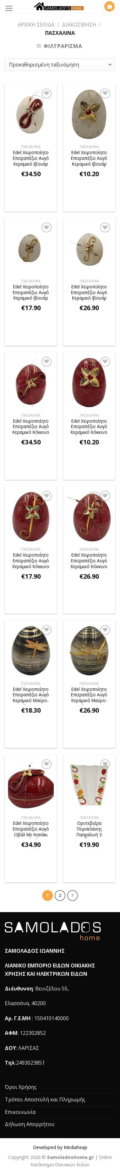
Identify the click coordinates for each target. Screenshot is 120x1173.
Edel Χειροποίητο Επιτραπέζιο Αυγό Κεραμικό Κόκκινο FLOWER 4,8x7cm (89, 427)
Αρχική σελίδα (36, 24)
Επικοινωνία (20, 1111)
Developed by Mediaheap (60, 1147)
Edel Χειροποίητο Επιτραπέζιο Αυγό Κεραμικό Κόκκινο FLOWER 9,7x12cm (89, 561)
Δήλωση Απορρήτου (29, 1124)
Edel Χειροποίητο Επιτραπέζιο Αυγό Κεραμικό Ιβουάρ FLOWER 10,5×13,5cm (31, 159)
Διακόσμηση (79, 24)
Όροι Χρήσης (21, 1087)
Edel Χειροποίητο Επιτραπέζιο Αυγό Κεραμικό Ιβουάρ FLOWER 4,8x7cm (89, 159)
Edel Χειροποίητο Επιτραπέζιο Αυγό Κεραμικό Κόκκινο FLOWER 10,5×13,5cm (30, 427)
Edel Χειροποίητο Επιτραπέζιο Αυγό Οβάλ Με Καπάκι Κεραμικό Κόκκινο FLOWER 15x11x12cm (30, 829)
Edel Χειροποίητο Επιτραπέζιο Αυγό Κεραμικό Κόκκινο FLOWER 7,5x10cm (31, 561)
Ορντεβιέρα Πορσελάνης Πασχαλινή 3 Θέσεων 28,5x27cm (89, 829)
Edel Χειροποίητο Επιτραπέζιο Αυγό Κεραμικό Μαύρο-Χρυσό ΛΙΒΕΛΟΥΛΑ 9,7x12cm (89, 695)
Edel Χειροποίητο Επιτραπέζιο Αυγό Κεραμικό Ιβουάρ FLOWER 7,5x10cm (31, 293)
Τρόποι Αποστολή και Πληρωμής (45, 1099)
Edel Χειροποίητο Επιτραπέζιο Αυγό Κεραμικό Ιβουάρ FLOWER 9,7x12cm (89, 293)
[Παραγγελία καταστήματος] (60, 65)
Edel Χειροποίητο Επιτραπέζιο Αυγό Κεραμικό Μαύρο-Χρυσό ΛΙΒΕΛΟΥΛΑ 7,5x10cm (30, 695)
